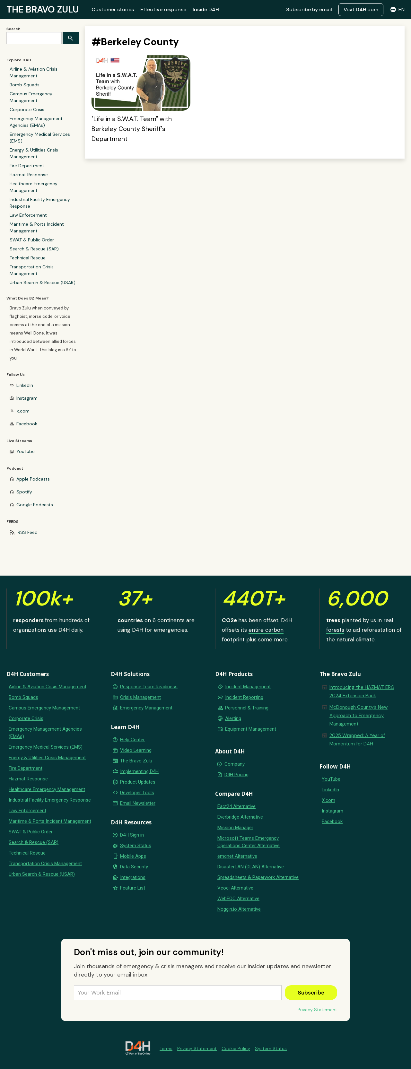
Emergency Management (146, 708)
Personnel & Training (246, 708)
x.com (23, 411)
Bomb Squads (24, 85)
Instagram (27, 398)
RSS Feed (28, 532)
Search (13, 28)
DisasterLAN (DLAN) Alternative (250, 867)
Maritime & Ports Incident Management (37, 227)
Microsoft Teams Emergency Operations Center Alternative (248, 841)
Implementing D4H (139, 771)
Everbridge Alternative (240, 817)
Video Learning (136, 750)
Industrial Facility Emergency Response (40, 202)
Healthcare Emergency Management (33, 187)
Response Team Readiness (149, 687)
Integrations (132, 877)
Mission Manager (235, 827)
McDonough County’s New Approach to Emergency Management (358, 715)
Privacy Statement (317, 1010)
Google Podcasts (34, 505)
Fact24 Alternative (236, 806)
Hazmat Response (29, 175)
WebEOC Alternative (238, 898)
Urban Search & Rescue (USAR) (42, 282)
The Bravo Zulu (136, 761)
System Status (135, 845)
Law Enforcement (28, 215)
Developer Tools (137, 792)
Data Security (134, 867)
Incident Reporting (244, 697)
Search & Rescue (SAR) (34, 249)
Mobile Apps (133, 856)
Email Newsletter (137, 803)
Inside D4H (206, 9)
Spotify (24, 492)
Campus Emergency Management (31, 97)
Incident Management (248, 687)
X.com (328, 800)
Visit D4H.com (361, 9)
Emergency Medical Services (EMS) (40, 137)
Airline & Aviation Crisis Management (33, 72)
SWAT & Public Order (32, 240)
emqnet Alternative (237, 856)
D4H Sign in (132, 835)
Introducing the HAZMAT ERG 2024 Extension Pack (361, 691)
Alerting (233, 718)
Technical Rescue (28, 258)
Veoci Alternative (235, 888)
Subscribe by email (309, 9)
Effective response (163, 9)
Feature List (132, 888)
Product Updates (137, 782)
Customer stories (113, 9)
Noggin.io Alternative (239, 909)
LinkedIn (24, 385)
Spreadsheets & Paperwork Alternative (258, 877)
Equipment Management (250, 729)
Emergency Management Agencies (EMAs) (36, 122)
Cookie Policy (236, 1048)
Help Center (132, 740)
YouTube (25, 451)
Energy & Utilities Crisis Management (34, 153)
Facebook (26, 424)
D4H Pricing (236, 775)
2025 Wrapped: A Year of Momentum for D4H (357, 739)
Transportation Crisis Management (32, 270)
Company (234, 764)
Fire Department (27, 166)
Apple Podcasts (33, 479)
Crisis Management (140, 697)
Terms (166, 1048)
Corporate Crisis (27, 109)
